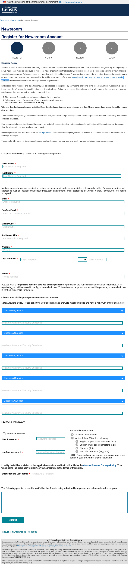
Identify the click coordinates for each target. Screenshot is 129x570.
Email (4, 198)
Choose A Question (13, 310)
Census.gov (5, 20)
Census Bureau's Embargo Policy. (100, 465)
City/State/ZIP (9, 258)
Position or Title (9, 235)
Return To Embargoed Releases (19, 531)
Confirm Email (9, 210)
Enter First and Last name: (15, 473)
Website (6, 247)
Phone (5, 273)
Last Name (7, 173)
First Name (8, 163)
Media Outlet (8, 223)
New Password (9, 439)
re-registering (45, 132)
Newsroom (15, 20)
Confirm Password (11, 452)
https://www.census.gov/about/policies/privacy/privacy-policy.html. (44, 546)
